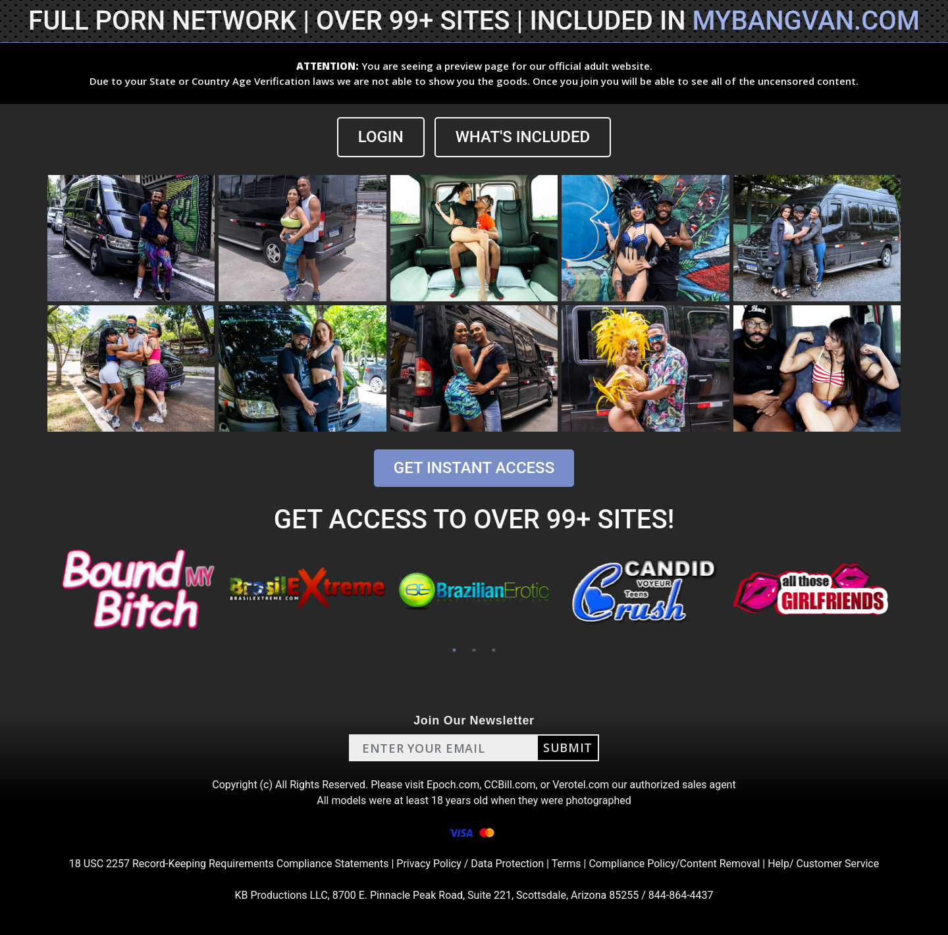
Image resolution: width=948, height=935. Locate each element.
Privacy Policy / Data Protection (470, 863)
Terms (566, 863)
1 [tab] (454, 650)
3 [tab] (493, 650)
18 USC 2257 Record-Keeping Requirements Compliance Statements (229, 863)
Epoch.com (453, 784)
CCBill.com (509, 784)
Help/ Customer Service (823, 863)
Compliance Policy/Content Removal (674, 863)
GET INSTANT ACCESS (474, 468)
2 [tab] (474, 650)
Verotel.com (580, 784)
